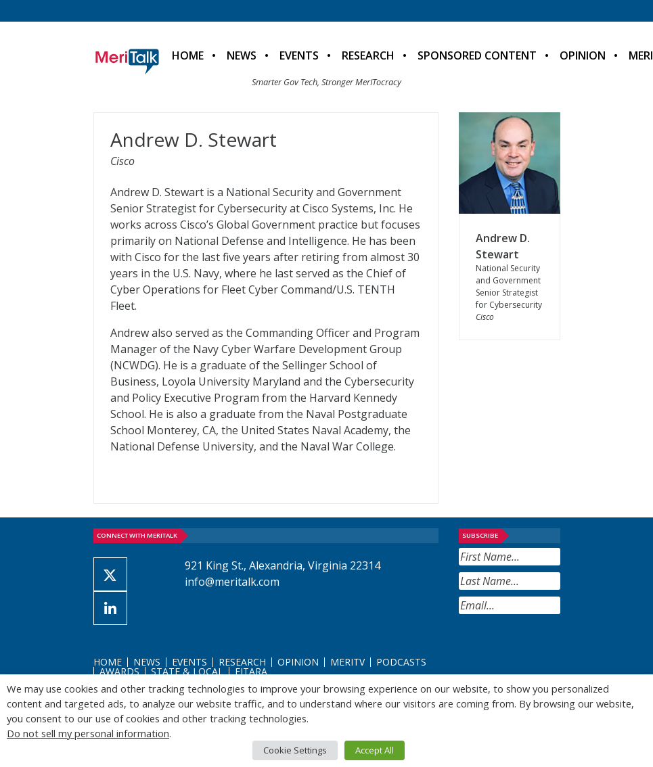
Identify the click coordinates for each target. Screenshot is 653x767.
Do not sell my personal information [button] (88, 733)
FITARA (251, 671)
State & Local (187, 671)
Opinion (583, 55)
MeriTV (347, 661)
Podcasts (401, 661)
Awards (119, 671)
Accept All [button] (374, 750)
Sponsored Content (477, 55)
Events (299, 55)
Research (368, 55)
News (241, 55)
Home (188, 55)
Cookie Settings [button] (295, 750)
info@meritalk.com (232, 581)
